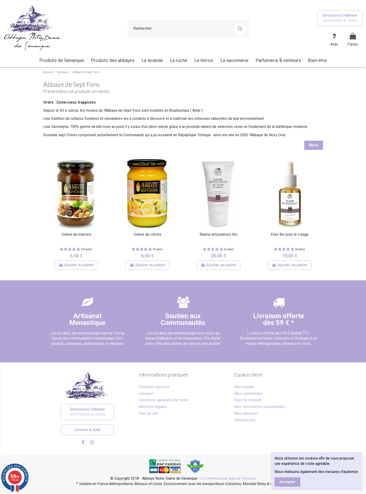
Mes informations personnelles (259, 406)
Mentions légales (153, 406)
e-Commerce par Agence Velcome (228, 478)
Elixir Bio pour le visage (290, 234)
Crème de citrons (147, 234)
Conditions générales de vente (163, 400)
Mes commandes (248, 393)
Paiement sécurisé (154, 387)
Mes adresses (246, 413)
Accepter (287, 482)
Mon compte (244, 387)
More (313, 145)
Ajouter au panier (76, 265)
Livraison (146, 393)
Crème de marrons (76, 234)
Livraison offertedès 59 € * (278, 319)
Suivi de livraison (248, 400)
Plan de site (148, 413)
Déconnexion (244, 420)
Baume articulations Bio (218, 234)
